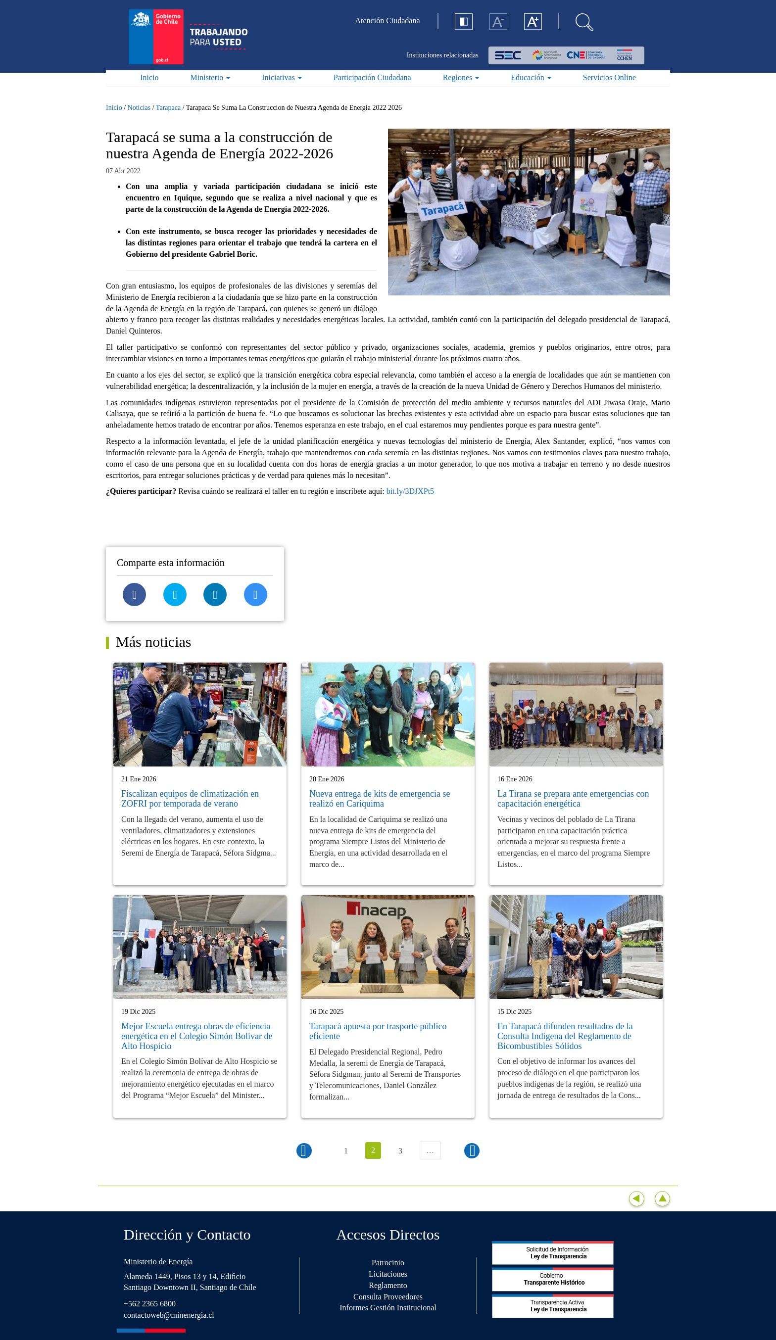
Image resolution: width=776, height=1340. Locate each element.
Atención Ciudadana (387, 20)
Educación (531, 77)
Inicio (149, 77)
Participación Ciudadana (372, 77)
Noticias (139, 107)
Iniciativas (282, 77)
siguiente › (472, 1150)
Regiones (461, 77)
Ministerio (211, 77)
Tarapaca (168, 107)
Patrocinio (388, 1262)
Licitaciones (388, 1274)
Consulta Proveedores (388, 1296)
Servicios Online (609, 77)
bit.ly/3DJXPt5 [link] (410, 491)
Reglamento (388, 1285)
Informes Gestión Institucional (388, 1307)
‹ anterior (304, 1150)
